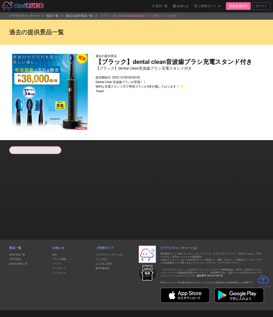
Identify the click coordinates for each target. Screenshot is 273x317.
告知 (54, 235)
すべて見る (23, 204)
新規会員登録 (238, 6)
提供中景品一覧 (17, 235)
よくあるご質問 (103, 244)
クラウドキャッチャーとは (109, 235)
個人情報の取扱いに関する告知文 (74, 300)
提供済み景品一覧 (18, 244)
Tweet (100, 91)
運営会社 (207, 300)
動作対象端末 (102, 248)
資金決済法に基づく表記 (126, 300)
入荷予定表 (14, 239)
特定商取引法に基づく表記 (160, 300)
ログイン (261, 6)
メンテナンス (59, 253)
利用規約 (103, 300)
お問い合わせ (187, 300)
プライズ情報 (59, 239)
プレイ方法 (101, 239)
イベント (56, 244)
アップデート (59, 248)
